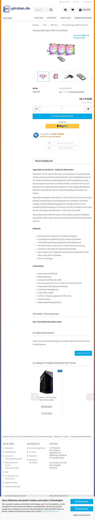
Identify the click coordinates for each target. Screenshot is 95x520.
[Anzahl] (62, 109)
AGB (6, 472)
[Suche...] (51, 10)
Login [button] (76, 2)
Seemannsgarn (83, 18)
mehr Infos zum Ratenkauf (50, 136)
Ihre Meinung (83, 353)
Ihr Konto (32, 452)
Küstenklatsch (10, 452)
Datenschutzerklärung (50, 511)
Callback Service (11, 483)
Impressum (9, 448)
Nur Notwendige (81, 509)
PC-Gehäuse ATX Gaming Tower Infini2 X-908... (46, 398)
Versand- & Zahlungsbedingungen (13, 457)
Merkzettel (87, 2)
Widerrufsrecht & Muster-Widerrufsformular (12, 465)
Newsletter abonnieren (33, 461)
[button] (65, 2)
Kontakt (52, 18)
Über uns (65, 18)
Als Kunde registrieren (37, 448)
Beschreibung (44, 160)
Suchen (38, 18)
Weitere (7, 18)
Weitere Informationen (81, 515)
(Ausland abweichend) (77, 92)
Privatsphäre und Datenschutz (11, 477)
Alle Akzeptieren (81, 502)
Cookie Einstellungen (13, 486)
